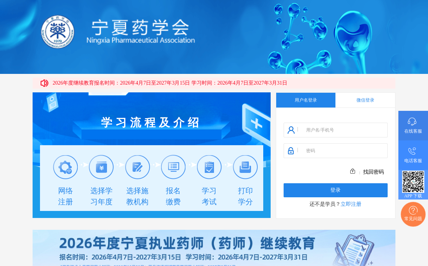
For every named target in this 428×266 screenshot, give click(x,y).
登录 (335, 190)
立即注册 (351, 204)
